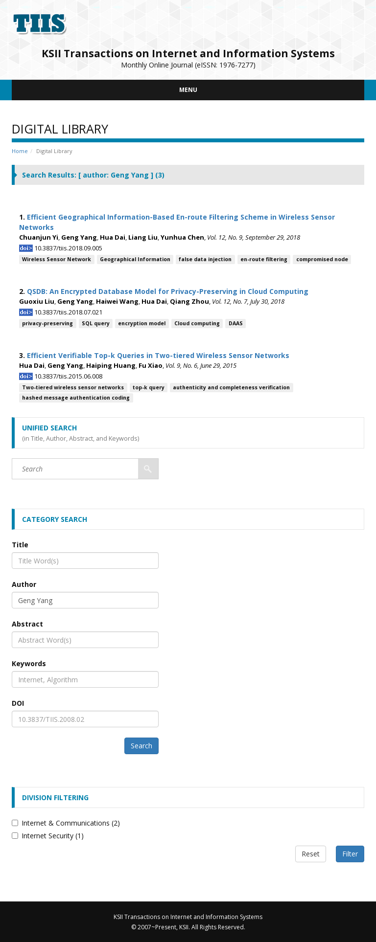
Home (20, 151)
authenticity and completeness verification (231, 387)
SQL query (96, 323)
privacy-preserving (47, 323)
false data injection (205, 259)
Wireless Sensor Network (56, 259)
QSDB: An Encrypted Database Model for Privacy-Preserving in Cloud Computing (167, 291)
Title (20, 544)
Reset (311, 853)
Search (141, 745)
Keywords (29, 663)
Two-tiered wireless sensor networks (73, 387)
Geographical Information (135, 259)
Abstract (27, 623)
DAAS (236, 323)
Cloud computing (197, 323)
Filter (350, 853)
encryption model (141, 323)
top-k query (148, 387)
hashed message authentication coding (76, 397)
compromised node (322, 259)
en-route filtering (263, 259)
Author (24, 584)
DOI (18, 703)
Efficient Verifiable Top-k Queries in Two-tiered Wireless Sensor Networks (158, 355)
